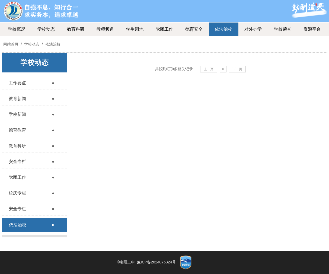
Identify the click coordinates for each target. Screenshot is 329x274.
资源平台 (312, 29)
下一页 (237, 69)
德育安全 (194, 29)
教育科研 (75, 29)
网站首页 (10, 44)
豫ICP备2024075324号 (156, 262)
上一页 (208, 69)
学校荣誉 (282, 29)
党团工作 (164, 29)
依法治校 (223, 29)
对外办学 (253, 29)
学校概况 (16, 29)
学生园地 (134, 29)
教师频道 (105, 29)
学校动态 (46, 29)
